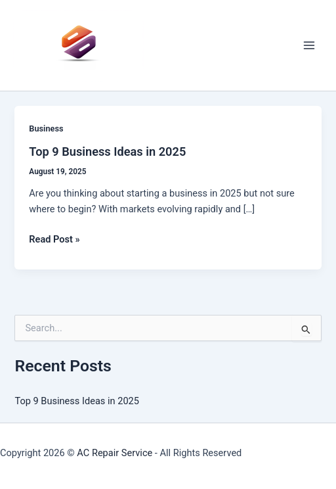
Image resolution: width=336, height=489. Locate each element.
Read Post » (54, 239)
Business (46, 128)
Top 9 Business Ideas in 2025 (107, 151)
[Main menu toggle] (309, 45)
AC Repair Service (114, 453)
